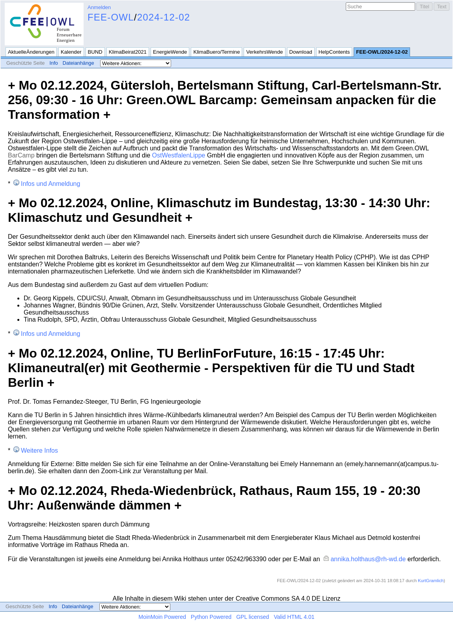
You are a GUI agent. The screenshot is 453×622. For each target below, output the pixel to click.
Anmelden (99, 7)
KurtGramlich (431, 580)
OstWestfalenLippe (178, 155)
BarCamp (21, 155)
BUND (95, 52)
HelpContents (334, 52)
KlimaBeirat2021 (128, 52)
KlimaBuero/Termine (216, 52)
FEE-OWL (111, 17)
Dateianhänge (78, 63)
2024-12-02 (163, 17)
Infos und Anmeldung (50, 183)
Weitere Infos (39, 450)
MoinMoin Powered (162, 617)
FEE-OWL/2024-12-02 (382, 52)
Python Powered (211, 617)
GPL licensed (252, 617)
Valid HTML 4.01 (294, 617)
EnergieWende (170, 52)
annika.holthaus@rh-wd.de (368, 559)
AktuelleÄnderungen (31, 52)
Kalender (71, 52)
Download (300, 52)
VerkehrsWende (264, 52)
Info (53, 63)
